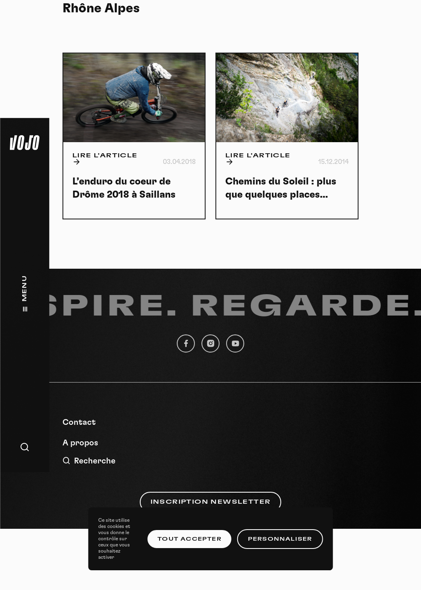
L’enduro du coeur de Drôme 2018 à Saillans (124, 188)
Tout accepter (189, 539)
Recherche (89, 460)
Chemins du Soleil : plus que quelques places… (280, 188)
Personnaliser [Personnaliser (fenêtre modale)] (280, 539)
